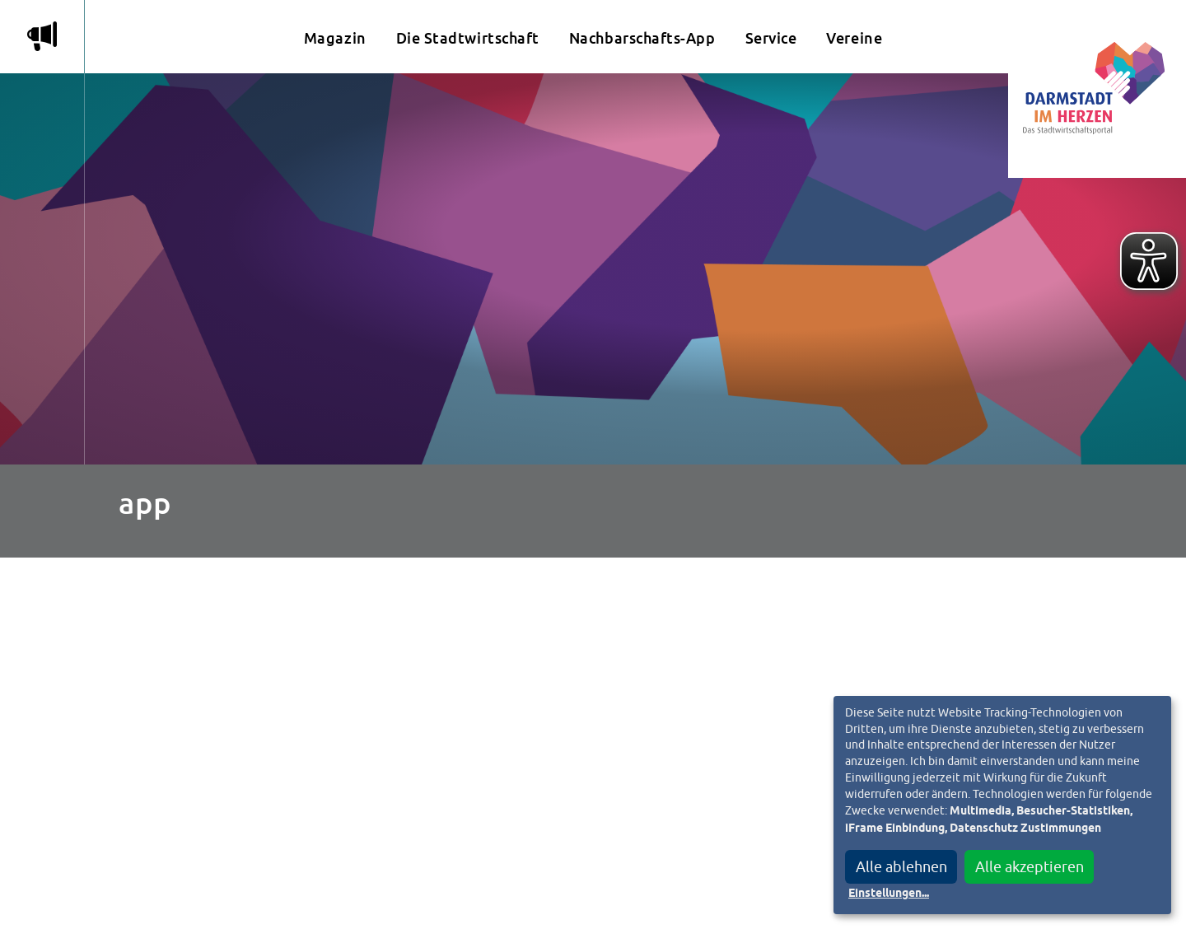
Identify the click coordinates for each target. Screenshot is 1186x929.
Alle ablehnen (901, 866)
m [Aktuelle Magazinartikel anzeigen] (42, 36)
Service (771, 38)
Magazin (335, 38)
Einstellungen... (888, 893)
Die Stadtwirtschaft (467, 38)
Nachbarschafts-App (642, 38)
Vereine (854, 38)
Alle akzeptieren (1029, 866)
